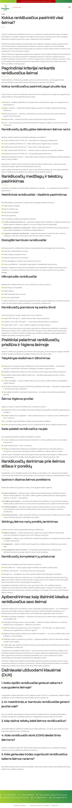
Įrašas (3, 14)
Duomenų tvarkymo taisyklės (39, 805)
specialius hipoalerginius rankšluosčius (53, 455)
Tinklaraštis (54, 805)
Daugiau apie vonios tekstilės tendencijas (48, 580)
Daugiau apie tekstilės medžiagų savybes (41, 333)
